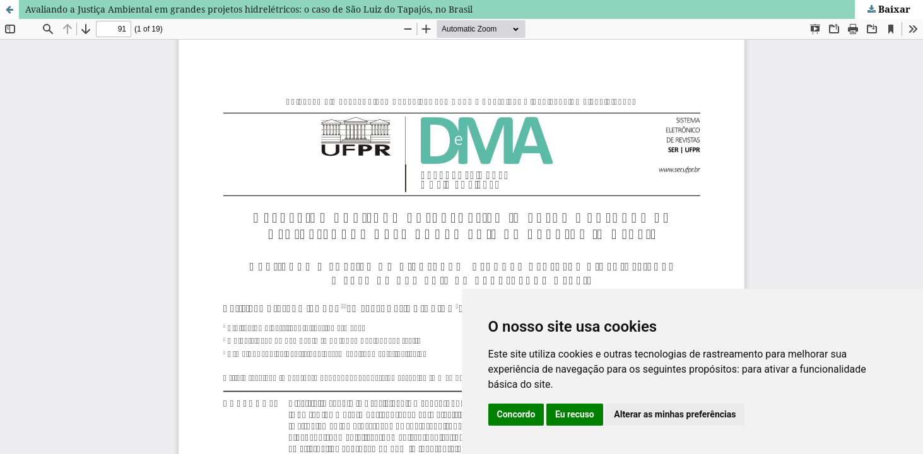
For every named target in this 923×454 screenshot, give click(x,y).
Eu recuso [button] (574, 414)
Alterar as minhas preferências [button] (675, 414)
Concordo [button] (516, 414)
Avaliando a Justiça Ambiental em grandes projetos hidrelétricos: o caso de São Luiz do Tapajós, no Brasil (249, 9)
